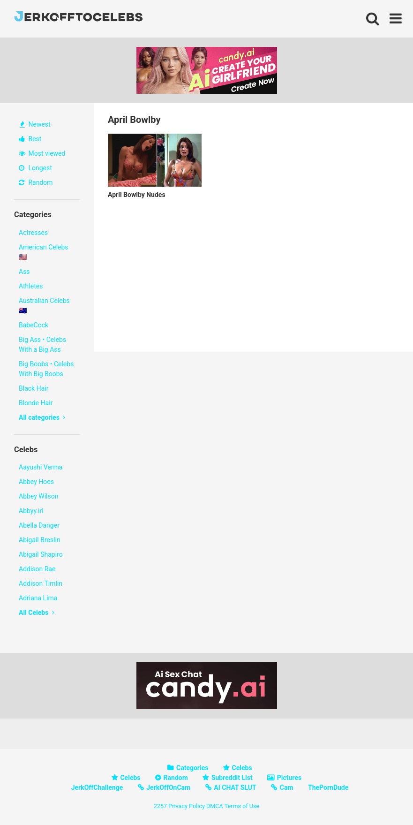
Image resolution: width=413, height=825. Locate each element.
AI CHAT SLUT (235, 787)
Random (36, 182)
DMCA (214, 806)
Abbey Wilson (38, 496)
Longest (35, 168)
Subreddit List (232, 777)
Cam (286, 787)
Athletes (31, 286)
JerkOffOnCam (168, 787)
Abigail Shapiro (41, 554)
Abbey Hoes (36, 481)
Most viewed (42, 153)
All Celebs (36, 612)
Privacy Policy (186, 806)
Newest (35, 124)
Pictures (289, 777)
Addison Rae (37, 569)
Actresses (33, 232)
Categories (192, 768)
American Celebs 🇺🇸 (43, 252)
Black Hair (33, 388)
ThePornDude (328, 787)
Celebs (242, 768)
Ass (24, 271)
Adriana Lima (38, 598)
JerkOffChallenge (97, 787)
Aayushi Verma (40, 467)
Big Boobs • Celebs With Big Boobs (46, 369)
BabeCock (33, 325)
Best (30, 139)
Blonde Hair (36, 403)
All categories (42, 417)
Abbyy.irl (31, 511)
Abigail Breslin (39, 540)
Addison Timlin (40, 583)
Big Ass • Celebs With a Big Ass (42, 344)
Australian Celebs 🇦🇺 (44, 305)
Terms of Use (242, 806)
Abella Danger (39, 525)
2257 (160, 806)
